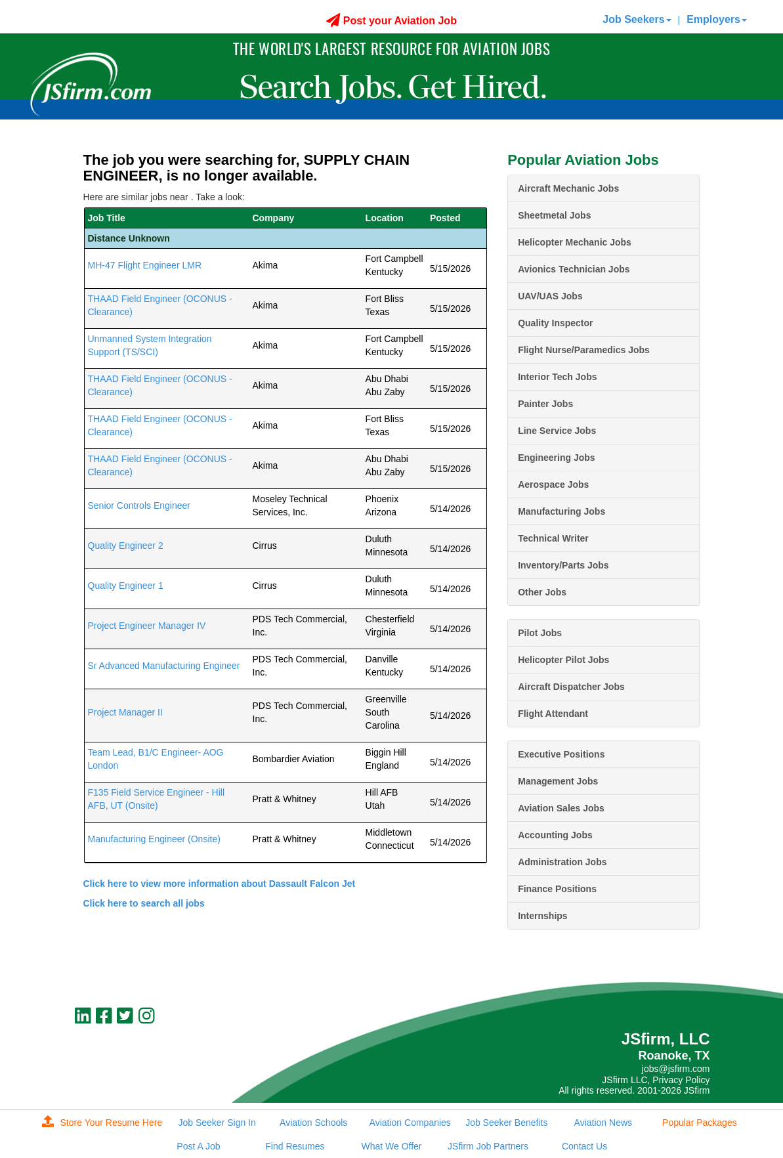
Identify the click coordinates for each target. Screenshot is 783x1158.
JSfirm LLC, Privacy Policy (655, 1080)
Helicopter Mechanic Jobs (574, 242)
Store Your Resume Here (102, 1122)
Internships (542, 916)
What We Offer (391, 1146)
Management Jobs (558, 781)
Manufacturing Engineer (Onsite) (154, 839)
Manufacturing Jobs (561, 511)
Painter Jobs (545, 403)
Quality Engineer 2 (125, 545)
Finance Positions (557, 889)
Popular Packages (699, 1122)
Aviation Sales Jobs (561, 808)
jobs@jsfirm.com (676, 1068)
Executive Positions (561, 754)
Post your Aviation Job (391, 20)
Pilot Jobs (540, 633)
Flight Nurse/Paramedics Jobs (584, 350)
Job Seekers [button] (637, 19)
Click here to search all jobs (144, 903)
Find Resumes (294, 1146)
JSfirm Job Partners (488, 1146)
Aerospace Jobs (553, 484)
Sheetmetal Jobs (554, 215)
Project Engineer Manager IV (147, 625)
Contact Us (584, 1146)
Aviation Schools (313, 1122)
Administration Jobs (562, 862)
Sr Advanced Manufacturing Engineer (164, 665)
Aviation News (603, 1122)
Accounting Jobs (555, 835)
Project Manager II (125, 712)
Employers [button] (717, 19)
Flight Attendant (553, 713)
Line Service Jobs (557, 430)
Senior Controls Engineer (139, 505)
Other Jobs (542, 592)
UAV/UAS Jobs (550, 296)
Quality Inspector (555, 323)
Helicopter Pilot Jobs (563, 659)
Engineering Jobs (556, 457)
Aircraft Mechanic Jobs (568, 188)
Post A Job (198, 1146)
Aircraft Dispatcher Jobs (571, 686)
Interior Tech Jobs (557, 377)
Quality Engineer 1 (125, 585)
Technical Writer (553, 538)
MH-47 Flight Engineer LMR (145, 265)
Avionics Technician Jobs (573, 269)
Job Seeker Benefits (506, 1122)
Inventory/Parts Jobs (563, 565)
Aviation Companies (410, 1122)
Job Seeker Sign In (216, 1122)
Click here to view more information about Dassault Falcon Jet (219, 883)
